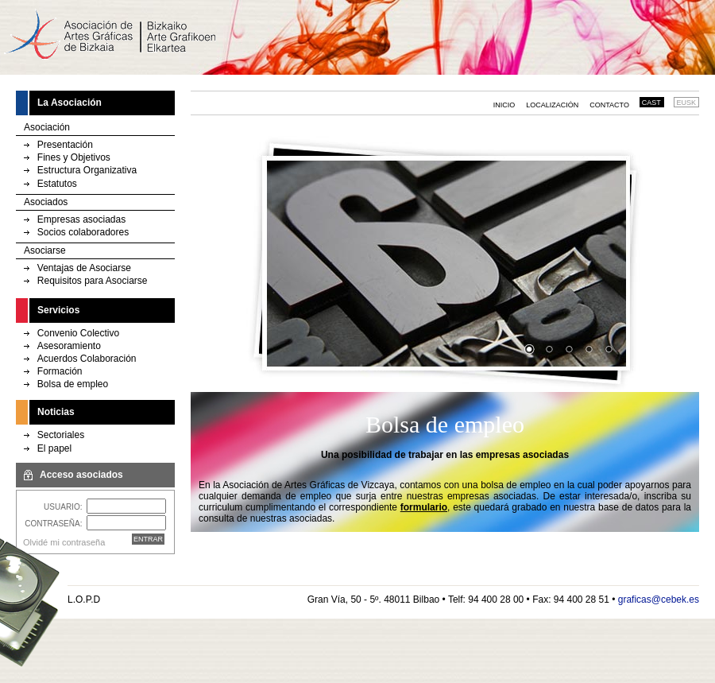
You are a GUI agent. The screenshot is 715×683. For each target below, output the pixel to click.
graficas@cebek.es (658, 599)
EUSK (687, 103)
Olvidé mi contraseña (64, 542)
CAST (651, 103)
